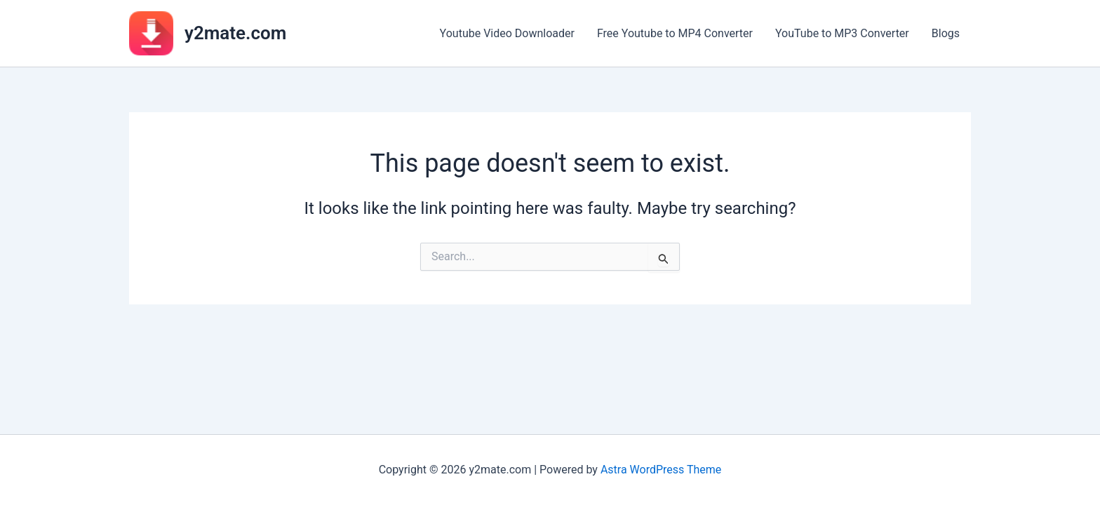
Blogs (946, 33)
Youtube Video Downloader (507, 33)
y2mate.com (235, 32)
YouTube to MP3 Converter (842, 33)
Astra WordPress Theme (661, 469)
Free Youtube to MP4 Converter (675, 33)
